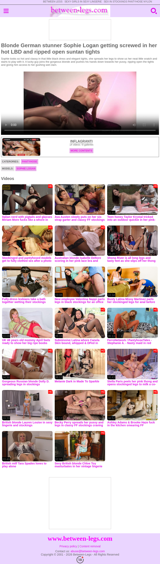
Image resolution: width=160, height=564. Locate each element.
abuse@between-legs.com (88, 551)
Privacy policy (68, 546)
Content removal (90, 546)
